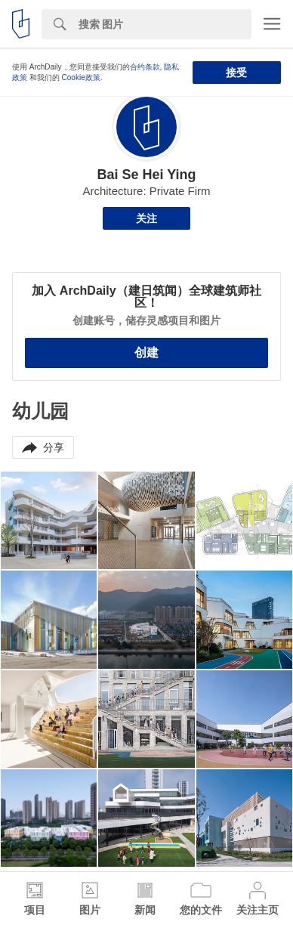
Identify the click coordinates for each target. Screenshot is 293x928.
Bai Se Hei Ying (146, 174)
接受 (236, 73)
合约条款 (145, 67)
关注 (146, 218)
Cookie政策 (81, 77)
